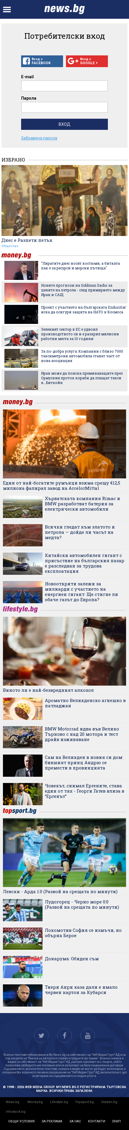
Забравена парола (39, 138)
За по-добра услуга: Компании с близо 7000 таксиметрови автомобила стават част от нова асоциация (82, 356)
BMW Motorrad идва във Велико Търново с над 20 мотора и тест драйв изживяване (82, 734)
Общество (9, 246)
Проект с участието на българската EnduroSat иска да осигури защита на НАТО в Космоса (83, 309)
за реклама (52, 1121)
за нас (75, 1121)
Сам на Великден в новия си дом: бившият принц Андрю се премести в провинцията (84, 762)
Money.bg (35, 1102)
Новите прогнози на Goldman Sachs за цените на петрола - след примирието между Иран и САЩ (83, 290)
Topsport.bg (84, 1102)
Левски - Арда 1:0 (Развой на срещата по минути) (60, 891)
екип (116, 1121)
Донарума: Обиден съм (72, 958)
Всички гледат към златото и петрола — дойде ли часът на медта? (80, 532)
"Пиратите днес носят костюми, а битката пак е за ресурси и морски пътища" (80, 265)
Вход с (42, 61)
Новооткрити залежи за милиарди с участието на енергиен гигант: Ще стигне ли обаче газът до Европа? (81, 591)
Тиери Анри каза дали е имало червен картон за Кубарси (81, 989)
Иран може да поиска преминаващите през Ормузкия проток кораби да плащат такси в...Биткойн (82, 378)
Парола (28, 98)
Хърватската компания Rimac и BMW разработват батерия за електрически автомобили (82, 504)
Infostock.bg (16, 1112)
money (19, 255)
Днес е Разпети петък (26, 240)
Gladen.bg (109, 1102)
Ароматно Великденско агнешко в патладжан (85, 703)
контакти (96, 1121)
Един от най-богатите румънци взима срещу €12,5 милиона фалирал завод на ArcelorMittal (61, 485)
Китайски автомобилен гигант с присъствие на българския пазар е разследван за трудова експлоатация (84, 563)
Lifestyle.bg (59, 1102)
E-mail (27, 76)
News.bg (12, 1102)
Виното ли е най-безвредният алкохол (48, 690)
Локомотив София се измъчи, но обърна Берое (83, 932)
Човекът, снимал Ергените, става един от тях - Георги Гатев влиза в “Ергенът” (84, 791)
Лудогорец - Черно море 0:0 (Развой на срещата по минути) (82, 904)
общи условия (21, 1121)
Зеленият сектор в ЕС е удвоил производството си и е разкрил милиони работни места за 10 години (80, 334)
